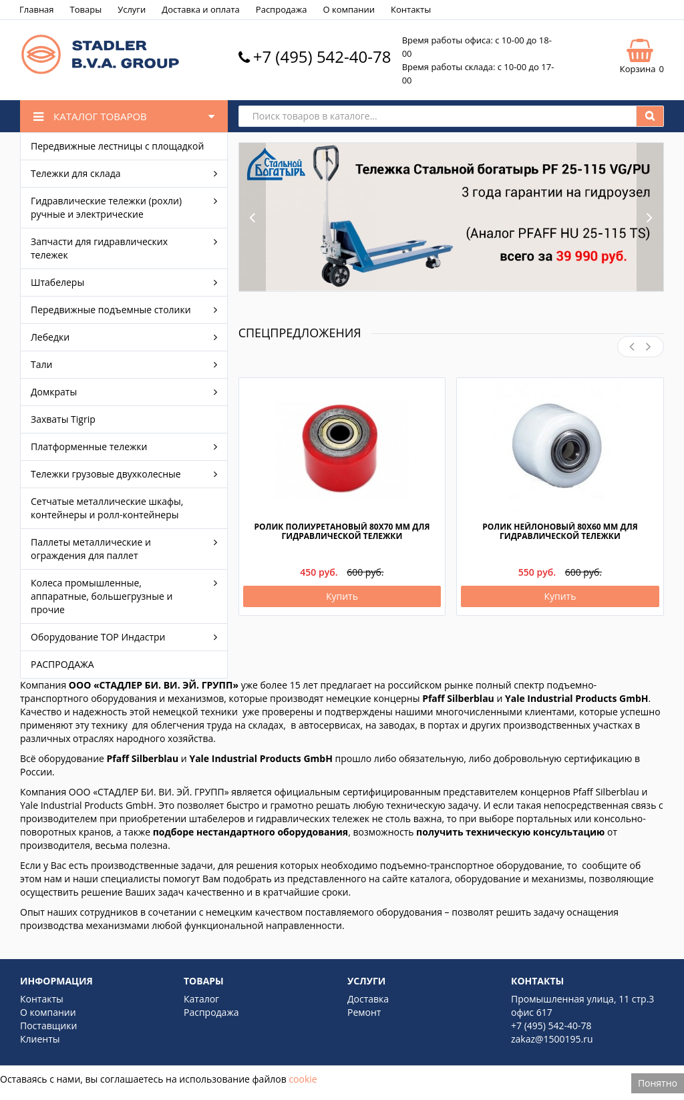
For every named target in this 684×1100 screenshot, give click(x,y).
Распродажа (281, 9)
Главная (36, 9)
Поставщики (48, 1025)
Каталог (201, 998)
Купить (342, 596)
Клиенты (40, 1039)
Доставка (368, 998)
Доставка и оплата (201, 9)
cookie (303, 1079)
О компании (349, 9)
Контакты (411, 9)
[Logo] (100, 72)
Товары (86, 9)
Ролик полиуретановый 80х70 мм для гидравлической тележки (342, 531)
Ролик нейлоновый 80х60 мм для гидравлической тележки (559, 531)
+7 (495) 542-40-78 (322, 56)
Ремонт (364, 1012)
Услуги (132, 9)
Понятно (657, 1083)
